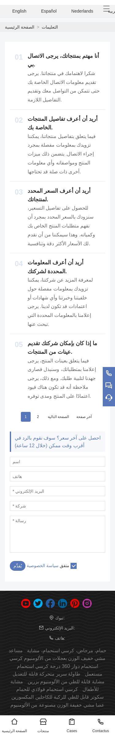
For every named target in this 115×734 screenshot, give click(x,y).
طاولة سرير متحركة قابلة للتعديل (46, 674)
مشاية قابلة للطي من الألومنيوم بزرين (66, 681)
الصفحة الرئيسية (19, 27)
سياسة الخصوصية (43, 565)
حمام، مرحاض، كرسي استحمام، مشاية (66, 650)
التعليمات (50, 27)
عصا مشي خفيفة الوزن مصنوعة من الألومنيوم (57, 705)
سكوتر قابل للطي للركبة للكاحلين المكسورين (57, 697)
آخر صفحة (84, 417)
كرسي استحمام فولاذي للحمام (47, 689)
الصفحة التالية (58, 417)
